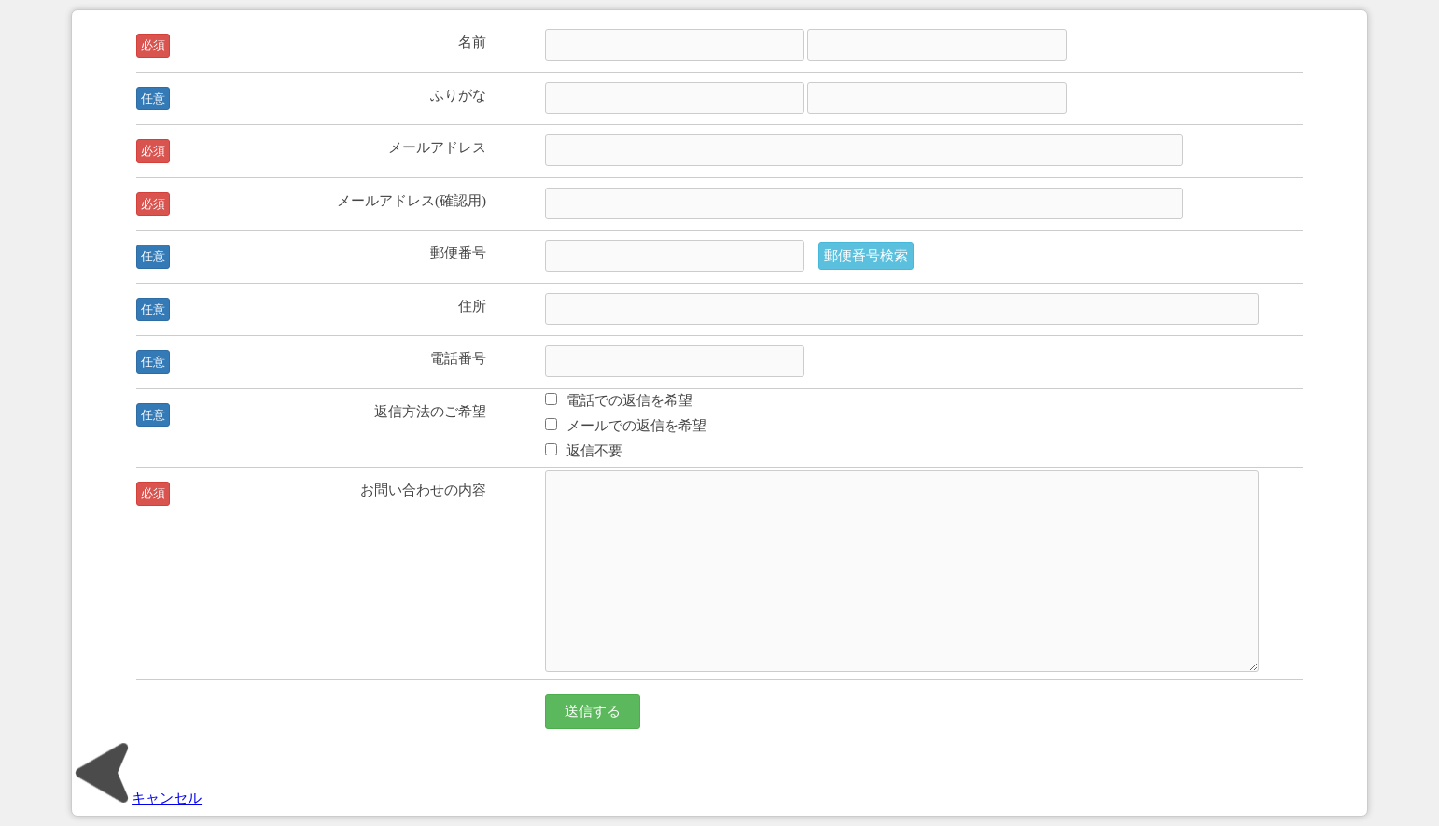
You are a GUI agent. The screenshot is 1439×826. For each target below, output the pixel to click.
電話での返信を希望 (618, 400)
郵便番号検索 (866, 255)
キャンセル (137, 797)
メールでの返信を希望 (625, 425)
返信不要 (583, 450)
